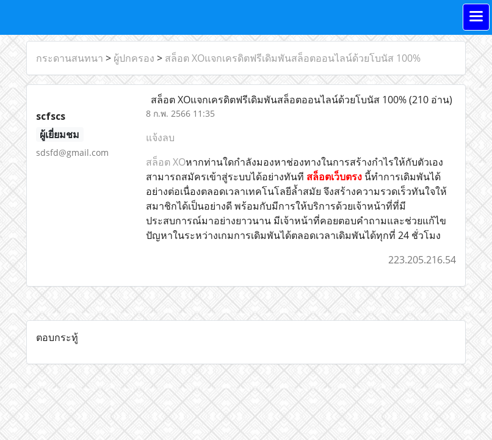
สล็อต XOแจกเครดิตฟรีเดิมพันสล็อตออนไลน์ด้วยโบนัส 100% (293, 58)
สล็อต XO (166, 162)
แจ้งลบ (160, 137)
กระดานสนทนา (69, 58)
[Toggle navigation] (476, 17)
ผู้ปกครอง (134, 58)
